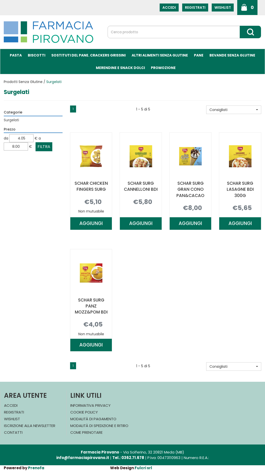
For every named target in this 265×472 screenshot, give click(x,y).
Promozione (163, 67)
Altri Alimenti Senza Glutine (160, 55)
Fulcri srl (143, 467)
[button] (233, 110)
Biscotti (36, 55)
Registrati (195, 7)
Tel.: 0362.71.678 (128, 457)
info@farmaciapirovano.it (82, 457)
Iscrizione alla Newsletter (29, 425)
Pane (198, 55)
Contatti (13, 432)
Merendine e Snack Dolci (120, 67)
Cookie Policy (84, 412)
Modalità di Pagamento (93, 419)
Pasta (16, 55)
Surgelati (11, 120)
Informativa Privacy (90, 405)
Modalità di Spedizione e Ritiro (99, 425)
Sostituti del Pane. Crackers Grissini (88, 55)
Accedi (169, 7)
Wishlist (222, 7)
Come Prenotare (86, 432)
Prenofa (36, 467)
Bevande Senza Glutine (232, 55)
